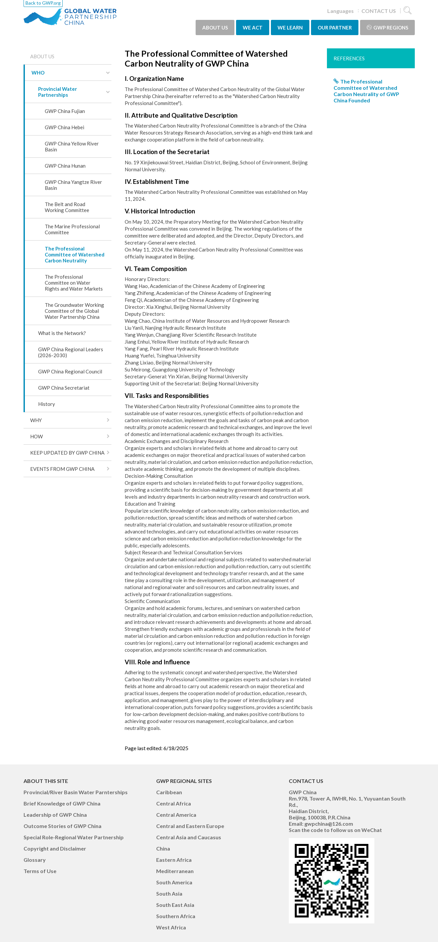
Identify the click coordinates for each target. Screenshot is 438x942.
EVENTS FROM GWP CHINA (62, 469)
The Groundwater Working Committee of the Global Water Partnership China (74, 311)
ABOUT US (215, 27)
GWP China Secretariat (64, 388)
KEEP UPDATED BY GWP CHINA (67, 453)
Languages (340, 11)
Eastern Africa (174, 860)
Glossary (35, 860)
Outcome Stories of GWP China (62, 826)
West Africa (171, 927)
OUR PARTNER (335, 27)
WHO (37, 73)
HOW (36, 436)
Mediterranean (175, 871)
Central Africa (173, 803)
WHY (36, 420)
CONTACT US (378, 11)
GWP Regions (387, 27)
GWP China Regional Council (70, 371)
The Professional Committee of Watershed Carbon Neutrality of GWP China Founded (366, 90)
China (163, 848)
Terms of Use (40, 871)
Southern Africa (175, 916)
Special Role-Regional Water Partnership (74, 837)
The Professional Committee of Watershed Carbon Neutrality (74, 254)
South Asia (169, 893)
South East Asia (175, 905)
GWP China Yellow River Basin (72, 146)
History (46, 404)
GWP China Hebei (64, 127)
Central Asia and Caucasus (188, 837)
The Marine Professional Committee (72, 229)
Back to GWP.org (43, 3)
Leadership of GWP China (55, 814)
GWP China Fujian (65, 111)
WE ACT (253, 27)
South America (174, 882)
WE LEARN (290, 27)
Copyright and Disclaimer (55, 848)
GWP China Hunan (65, 166)
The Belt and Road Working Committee (67, 207)
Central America (176, 814)
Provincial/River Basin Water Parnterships (76, 792)
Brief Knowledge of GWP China (62, 803)
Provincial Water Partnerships (57, 92)
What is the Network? (62, 333)
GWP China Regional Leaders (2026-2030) (70, 352)
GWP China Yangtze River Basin (73, 185)
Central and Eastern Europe (190, 826)
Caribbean (169, 792)
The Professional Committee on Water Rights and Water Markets (74, 283)
